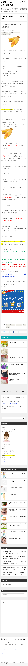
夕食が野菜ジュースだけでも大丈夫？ (17, 503)
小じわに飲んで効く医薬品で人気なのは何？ (17, 358)
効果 (24, 324)
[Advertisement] (14, 617)
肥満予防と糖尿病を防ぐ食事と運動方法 (17, 532)
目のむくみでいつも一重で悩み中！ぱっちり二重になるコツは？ (17, 510)
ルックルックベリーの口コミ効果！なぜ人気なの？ (17, 365)
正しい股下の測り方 (15, 494)
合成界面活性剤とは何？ (16, 487)
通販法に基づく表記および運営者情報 (11, 650)
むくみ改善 (19, 324)
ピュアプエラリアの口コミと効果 (8, 391)
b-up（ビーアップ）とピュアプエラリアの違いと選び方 (21, 391)
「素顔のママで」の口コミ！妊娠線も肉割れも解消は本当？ (17, 524)
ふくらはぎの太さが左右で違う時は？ (17, 474)
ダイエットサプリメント (14, 32)
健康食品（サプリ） (6, 34)
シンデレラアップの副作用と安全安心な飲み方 (17, 380)
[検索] (13, 418)
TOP (13, 639)
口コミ (7, 327)
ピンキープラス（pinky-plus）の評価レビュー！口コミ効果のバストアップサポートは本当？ (17, 373)
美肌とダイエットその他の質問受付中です (13, 403)
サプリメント (5, 32)
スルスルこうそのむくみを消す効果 (16, 342)
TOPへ (21, 664)
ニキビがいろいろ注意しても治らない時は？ (17, 481)
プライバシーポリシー (7, 653)
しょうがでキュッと (10, 324)
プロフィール (6, 461)
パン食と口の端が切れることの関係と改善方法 (17, 517)
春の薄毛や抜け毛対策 (15, 538)
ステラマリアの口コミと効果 (15, 349)
